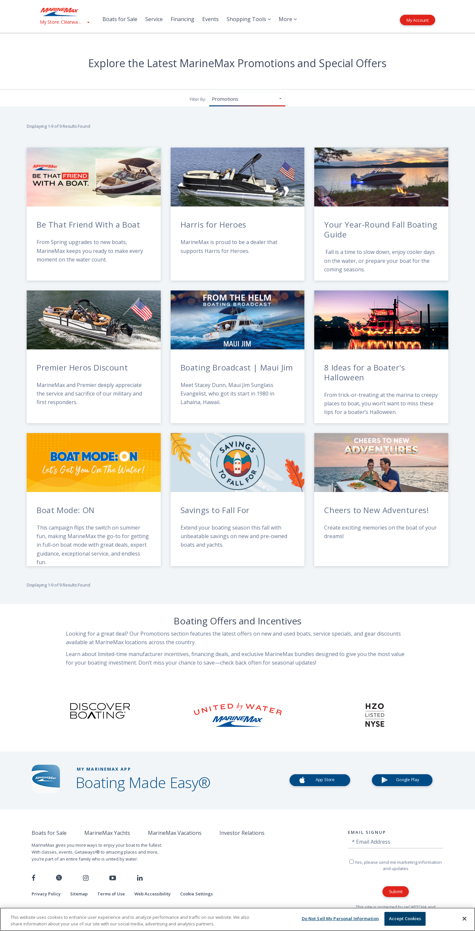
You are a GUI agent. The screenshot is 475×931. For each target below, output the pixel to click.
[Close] (464, 918)
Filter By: (198, 99)
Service (154, 19)
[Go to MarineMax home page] (64, 12)
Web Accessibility (152, 894)
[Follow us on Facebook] (33, 878)
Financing (182, 19)
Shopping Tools (249, 19)
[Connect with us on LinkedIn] (140, 878)
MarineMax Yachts (107, 832)
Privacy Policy (46, 894)
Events (210, 19)
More (288, 19)
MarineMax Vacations (175, 832)
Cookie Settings (196, 894)
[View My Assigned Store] (64, 22)
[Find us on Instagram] (86, 878)
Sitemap (79, 894)
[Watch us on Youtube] (112, 878)
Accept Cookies (405, 918)
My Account (417, 20)
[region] (237, 919)
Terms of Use (111, 894)
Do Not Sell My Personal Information (340, 918)
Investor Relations (242, 832)
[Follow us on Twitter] (59, 878)
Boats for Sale (119, 19)
